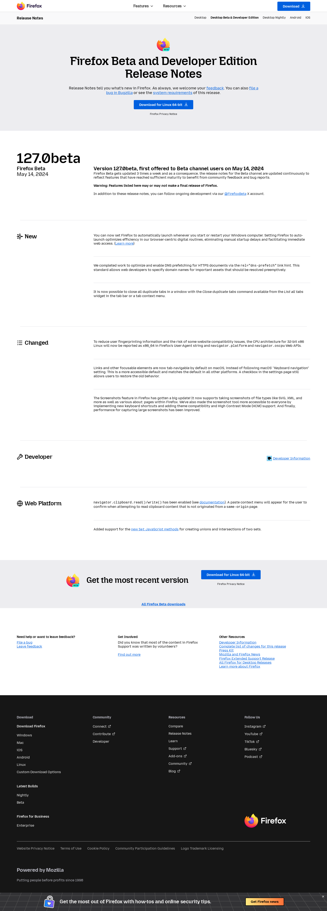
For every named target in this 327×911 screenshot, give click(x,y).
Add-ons (175, 754)
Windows (24, 733)
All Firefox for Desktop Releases (245, 660)
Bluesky (251, 747)
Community (178, 762)
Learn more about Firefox (239, 664)
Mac (20, 741)
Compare (176, 724)
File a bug (24, 640)
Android (295, 17)
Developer (101, 739)
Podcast (251, 755)
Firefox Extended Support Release (247, 656)
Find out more (129, 652)
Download (294, 6)
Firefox (265, 819)
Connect (100, 724)
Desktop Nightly (274, 17)
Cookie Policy (98, 846)
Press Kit (226, 648)
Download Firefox (31, 724)
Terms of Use (70, 846)
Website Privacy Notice (35, 846)
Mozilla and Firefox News (239, 652)
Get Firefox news (265, 902)
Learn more (124, 243)
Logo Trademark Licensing (202, 846)
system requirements (172, 92)
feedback (215, 88)
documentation (212, 501)
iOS (307, 17)
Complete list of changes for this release (252, 644)
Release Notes (180, 731)
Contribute (102, 732)
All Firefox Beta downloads (163, 602)
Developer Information (291, 458)
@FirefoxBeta (235, 194)
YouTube (251, 732)
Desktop (200, 17)
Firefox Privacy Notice (163, 114)
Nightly (23, 793)
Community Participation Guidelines (145, 846)
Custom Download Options (39, 770)
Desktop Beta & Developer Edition (235, 17)
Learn (173, 739)
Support (175, 746)
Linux (21, 763)
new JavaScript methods (155, 528)
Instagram (253, 724)
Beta (20, 800)
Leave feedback (29, 644)
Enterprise (25, 823)
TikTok (250, 740)
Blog (172, 769)
